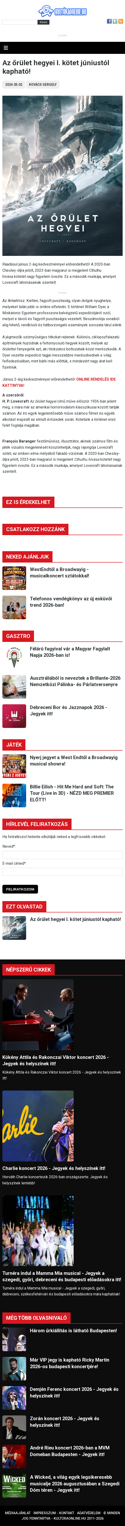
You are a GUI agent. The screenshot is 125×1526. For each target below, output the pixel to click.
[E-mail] (62, 872)
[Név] (62, 855)
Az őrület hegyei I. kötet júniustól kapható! (75, 919)
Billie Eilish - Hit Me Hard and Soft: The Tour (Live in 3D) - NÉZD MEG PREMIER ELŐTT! (72, 793)
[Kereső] (20, 22)
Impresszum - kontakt (54, 1513)
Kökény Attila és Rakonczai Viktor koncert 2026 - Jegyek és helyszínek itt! (55, 1060)
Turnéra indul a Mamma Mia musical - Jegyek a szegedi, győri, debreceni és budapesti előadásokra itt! (61, 1276)
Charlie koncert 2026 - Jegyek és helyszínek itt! (53, 1168)
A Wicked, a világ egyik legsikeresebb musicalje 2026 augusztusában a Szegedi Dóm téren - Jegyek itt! (75, 1483)
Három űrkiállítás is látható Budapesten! (73, 1330)
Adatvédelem (89, 1513)
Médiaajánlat (18, 1513)
